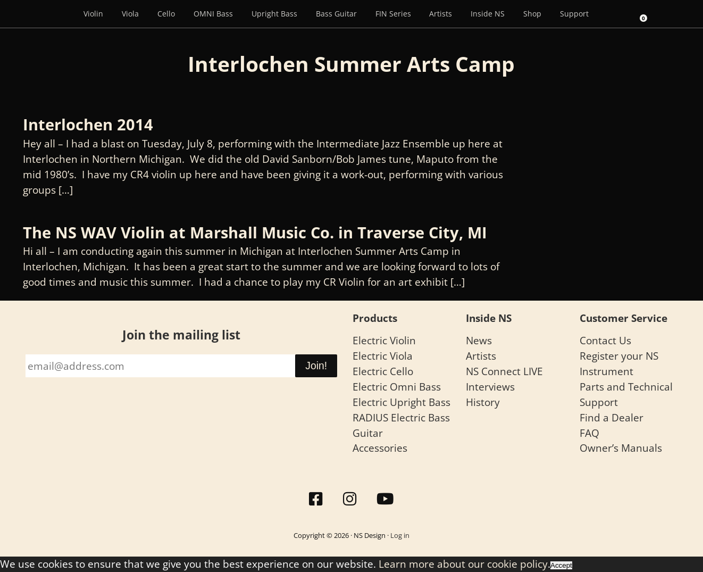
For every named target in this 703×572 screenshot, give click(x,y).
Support (574, 14)
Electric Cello (383, 371)
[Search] (612, 14)
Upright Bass (274, 14)
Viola (130, 14)
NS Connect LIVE (504, 371)
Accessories (380, 448)
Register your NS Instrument (619, 363)
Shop (532, 14)
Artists (440, 14)
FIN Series (393, 14)
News (479, 340)
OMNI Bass (213, 14)
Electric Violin (384, 340)
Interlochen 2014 (88, 124)
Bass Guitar (336, 14)
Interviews (490, 386)
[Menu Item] (59, 14)
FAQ (589, 433)
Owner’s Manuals (621, 448)
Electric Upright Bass (401, 402)
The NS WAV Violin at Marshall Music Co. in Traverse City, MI (255, 232)
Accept (561, 565)
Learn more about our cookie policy (463, 564)
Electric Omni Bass (397, 386)
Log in (399, 535)
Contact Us (605, 340)
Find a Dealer (611, 417)
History (483, 402)
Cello (166, 14)
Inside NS (488, 14)
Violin (93, 14)
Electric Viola (383, 356)
